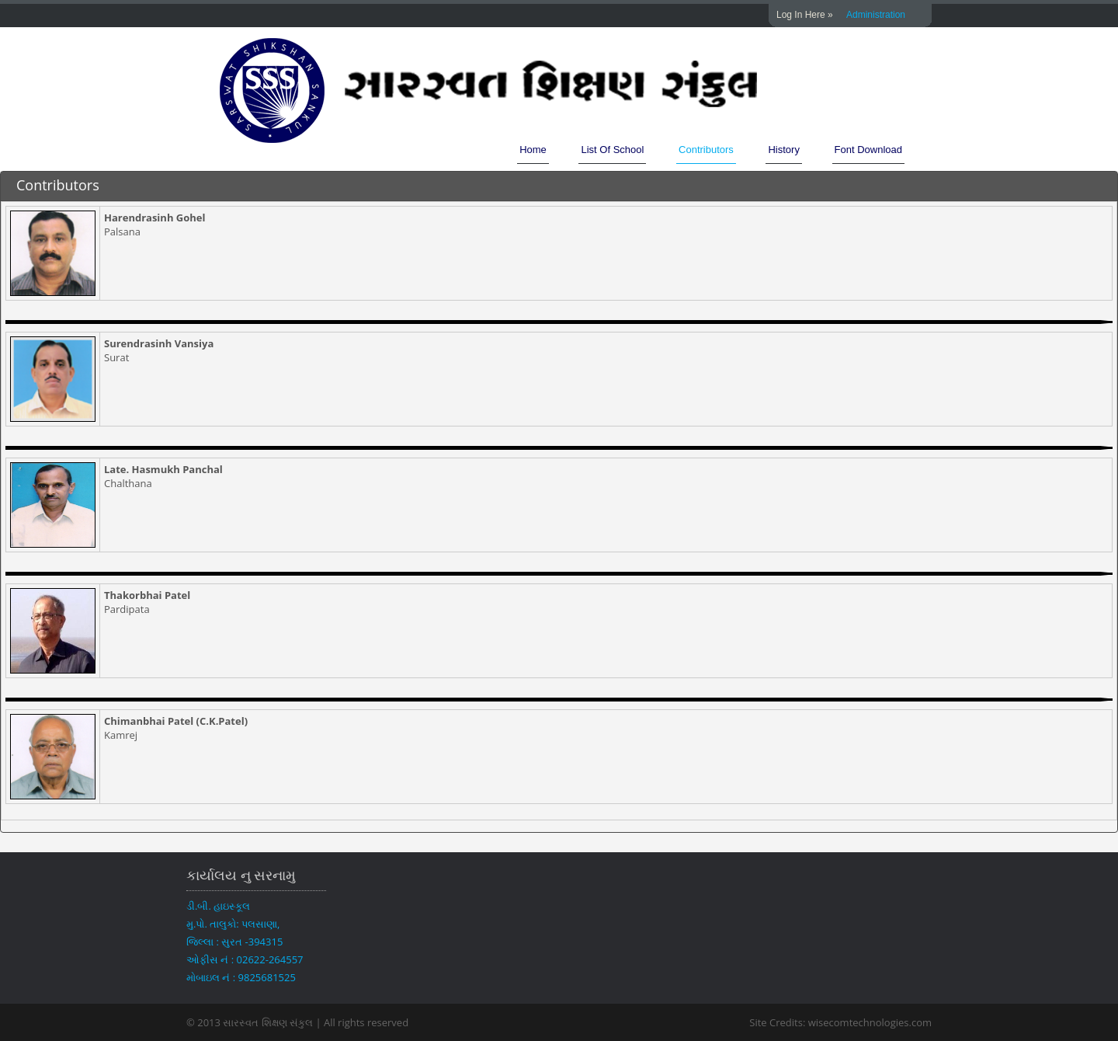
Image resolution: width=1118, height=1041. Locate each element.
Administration (875, 14)
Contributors (706, 149)
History (783, 149)
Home (533, 149)
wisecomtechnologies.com (868, 1022)
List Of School (612, 149)
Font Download (868, 149)
